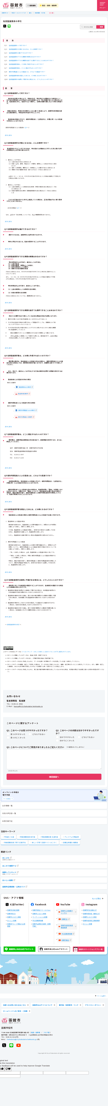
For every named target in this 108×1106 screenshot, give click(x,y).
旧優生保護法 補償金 (70, 842)
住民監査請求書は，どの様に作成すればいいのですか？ (26, 64)
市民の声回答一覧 (9, 813)
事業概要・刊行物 (40, 13)
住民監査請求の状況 (13, 624)
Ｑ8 (25, 127)
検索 (101, 27)
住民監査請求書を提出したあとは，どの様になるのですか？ (28, 75)
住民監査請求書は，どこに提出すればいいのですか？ (26, 68)
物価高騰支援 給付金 (27, 837)
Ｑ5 (18, 208)
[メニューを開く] (102, 5)
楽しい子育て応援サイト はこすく (44, 842)
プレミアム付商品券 (71, 837)
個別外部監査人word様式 (26, 410)
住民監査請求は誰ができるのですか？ (21, 53)
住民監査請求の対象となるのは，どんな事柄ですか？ (26, 49)
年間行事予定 (7, 821)
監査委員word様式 (25, 387)
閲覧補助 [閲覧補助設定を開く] (31, 5)
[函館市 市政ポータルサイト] (12, 5)
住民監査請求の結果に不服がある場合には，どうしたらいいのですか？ (31, 79)
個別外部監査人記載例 (25, 417)
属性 (30, 13)
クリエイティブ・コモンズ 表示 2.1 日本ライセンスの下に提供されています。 (47, 652)
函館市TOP (5, 13)
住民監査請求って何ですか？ (18, 45)
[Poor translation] (8, 1069)
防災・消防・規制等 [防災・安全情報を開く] (48, 5)
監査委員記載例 (23, 394)
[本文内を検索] (92, 27)
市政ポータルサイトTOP (19, 13)
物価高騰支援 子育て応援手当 (15, 842)
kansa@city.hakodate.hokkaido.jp (28, 706)
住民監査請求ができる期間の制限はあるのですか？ (25, 57)
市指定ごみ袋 (9, 837)
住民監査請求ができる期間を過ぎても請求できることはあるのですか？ (31, 60)
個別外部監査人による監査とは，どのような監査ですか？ (27, 72)
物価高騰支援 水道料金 (49, 837)
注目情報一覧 (7, 805)
